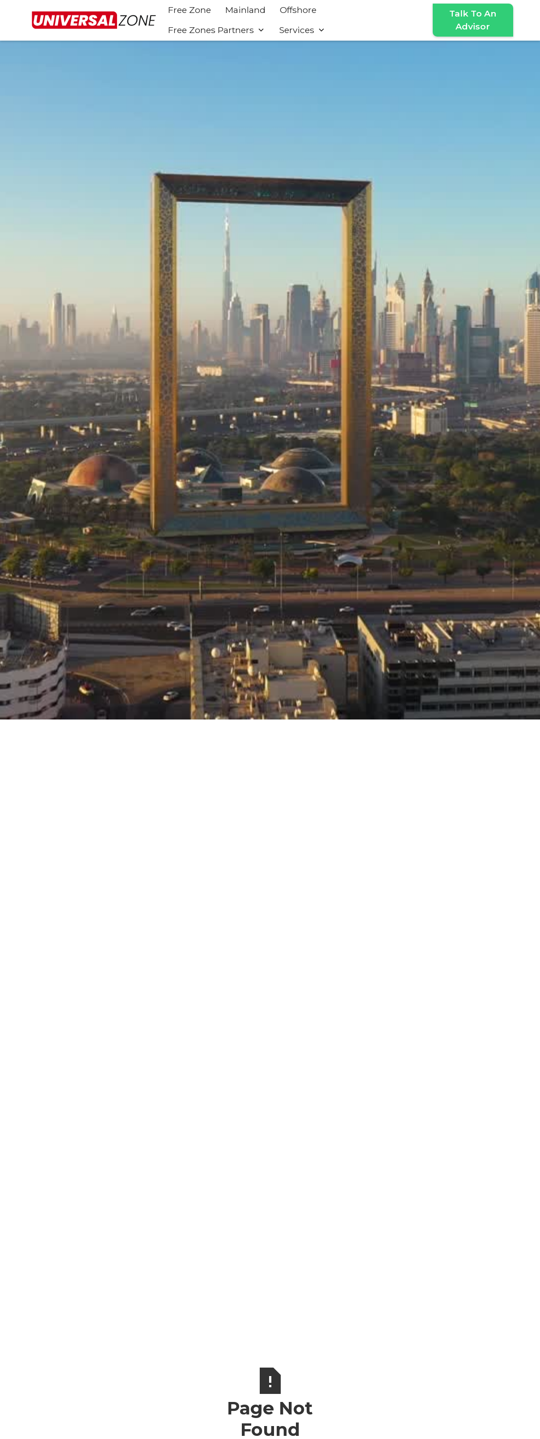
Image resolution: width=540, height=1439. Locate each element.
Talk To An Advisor (472, 20)
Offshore (298, 9)
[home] (94, 20)
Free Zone (189, 9)
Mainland (245, 9)
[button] (216, 30)
